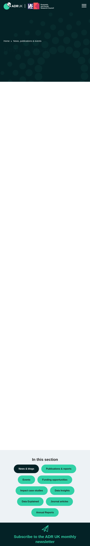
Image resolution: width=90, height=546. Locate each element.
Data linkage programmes (18, 343)
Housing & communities (17, 434)
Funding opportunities (16, 357)
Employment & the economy (19, 424)
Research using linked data (18, 386)
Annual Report (12, 324)
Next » (28, 103)
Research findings (14, 381)
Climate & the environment (18, 414)
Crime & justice (13, 419)
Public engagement (15, 372)
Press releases (13, 367)
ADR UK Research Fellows (18, 319)
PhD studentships (14, 362)
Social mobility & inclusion (18, 438)
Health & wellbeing (14, 429)
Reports (9, 376)
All (7, 315)
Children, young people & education (22, 410)
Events (9, 353)
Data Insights (12, 338)
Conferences (12, 333)
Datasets (10, 348)
